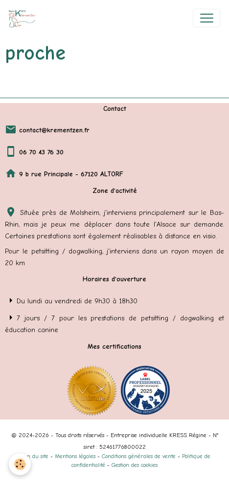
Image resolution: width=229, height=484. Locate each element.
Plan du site (33, 456)
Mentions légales (75, 456)
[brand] (24, 18)
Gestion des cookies (135, 465)
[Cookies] (20, 464)
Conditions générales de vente (139, 456)
